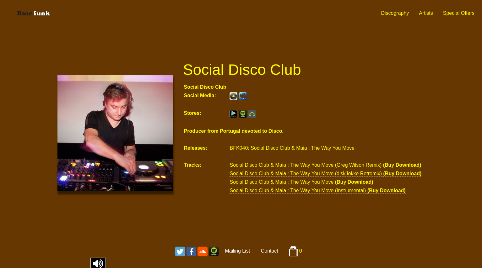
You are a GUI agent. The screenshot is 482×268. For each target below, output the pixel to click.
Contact (269, 251)
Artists (426, 13)
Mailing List (237, 251)
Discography (395, 13)
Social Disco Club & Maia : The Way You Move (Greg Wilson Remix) (306, 165)
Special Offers (458, 13)
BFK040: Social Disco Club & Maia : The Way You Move (292, 148)
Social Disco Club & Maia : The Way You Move (282, 182)
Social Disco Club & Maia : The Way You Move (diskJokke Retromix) (306, 173)
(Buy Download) (402, 165)
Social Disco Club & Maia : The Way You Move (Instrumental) (298, 190)
